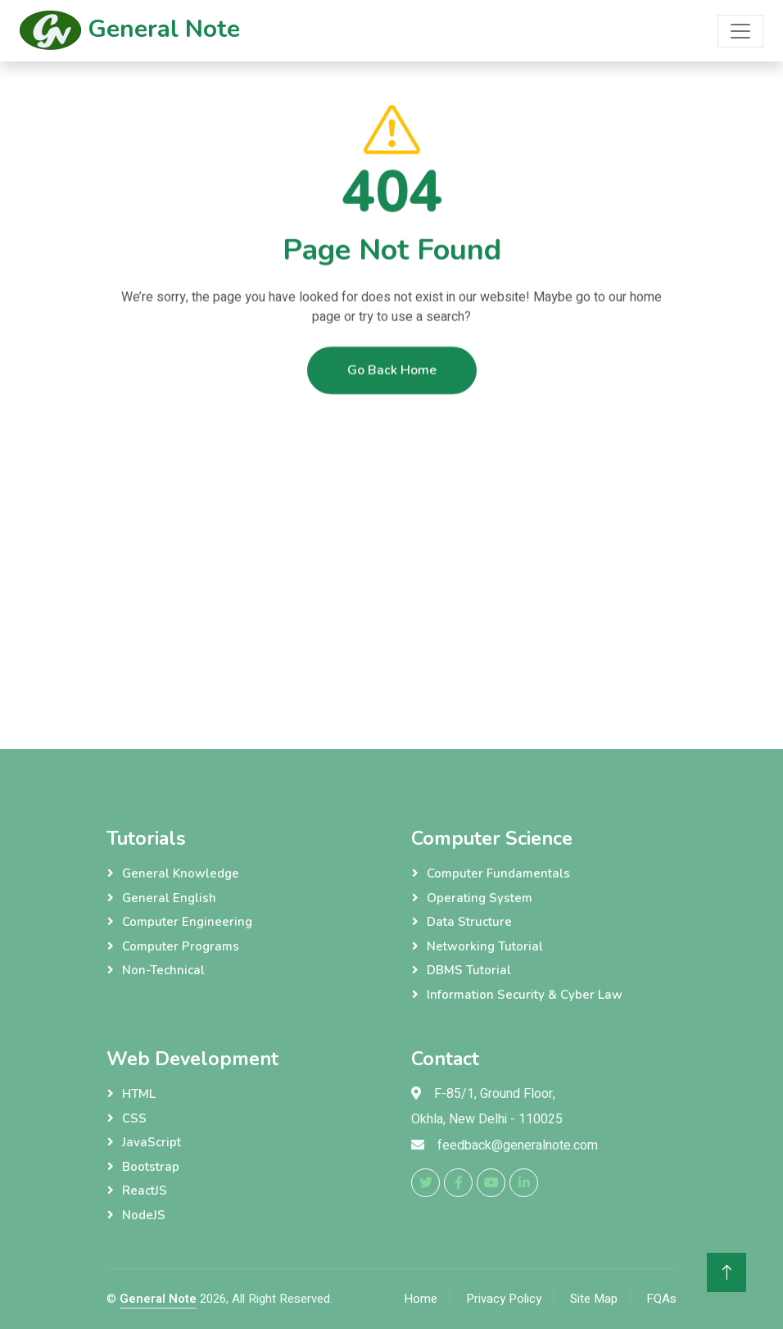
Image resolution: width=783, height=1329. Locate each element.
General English (169, 898)
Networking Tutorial (485, 946)
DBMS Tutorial (469, 970)
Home (420, 1299)
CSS (134, 1118)
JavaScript (151, 1142)
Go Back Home (392, 383)
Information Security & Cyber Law (524, 995)
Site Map (594, 1299)
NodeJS (143, 1215)
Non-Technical (163, 970)
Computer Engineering (187, 922)
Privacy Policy (503, 1299)
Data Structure (469, 922)
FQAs (661, 1299)
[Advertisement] (391, 529)
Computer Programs (180, 946)
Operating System (479, 898)
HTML (139, 1094)
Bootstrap (150, 1167)
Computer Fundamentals (498, 873)
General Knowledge (180, 873)
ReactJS (144, 1190)
